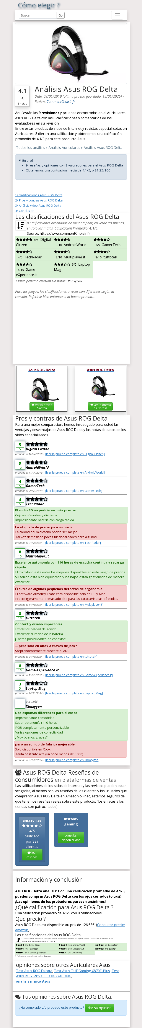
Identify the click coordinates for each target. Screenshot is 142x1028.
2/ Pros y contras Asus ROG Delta (39, 200)
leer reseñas (32, 854)
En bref (27, 160)
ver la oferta (41, 406)
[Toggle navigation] (117, 15)
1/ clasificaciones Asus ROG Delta (38, 195)
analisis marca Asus (33, 981)
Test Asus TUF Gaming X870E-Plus (82, 970)
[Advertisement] (71, 329)
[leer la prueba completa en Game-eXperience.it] (79, 675)
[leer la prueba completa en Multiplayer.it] (74, 604)
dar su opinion (99, 1007)
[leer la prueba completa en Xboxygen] (72, 760)
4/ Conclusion (24, 211)
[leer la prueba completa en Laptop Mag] (74, 693)
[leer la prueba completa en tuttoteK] (71, 656)
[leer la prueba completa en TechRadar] (73, 543)
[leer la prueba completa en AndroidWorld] (75, 472)
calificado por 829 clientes (32, 839)
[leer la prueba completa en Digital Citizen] (75, 454)
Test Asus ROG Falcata (34, 970)
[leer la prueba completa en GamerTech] (73, 491)
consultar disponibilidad (71, 837)
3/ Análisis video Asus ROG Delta (38, 205)
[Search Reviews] (38, 15)
